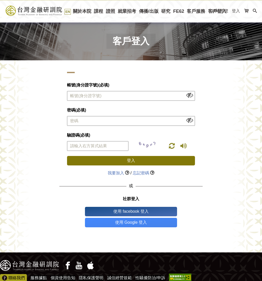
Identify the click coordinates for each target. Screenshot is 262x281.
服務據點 (38, 267)
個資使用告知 (63, 267)
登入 (236, 11)
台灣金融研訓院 (39, 11)
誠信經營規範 (119, 267)
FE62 (178, 11)
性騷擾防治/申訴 (150, 267)
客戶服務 (196, 11)
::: (1, 24)
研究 (165, 11)
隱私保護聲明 (91, 267)
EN (68, 12)
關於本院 (82, 11)
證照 (110, 11)
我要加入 (116, 173)
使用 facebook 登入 (109, 211)
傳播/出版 (149, 11)
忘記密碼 (141, 173)
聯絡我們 (13, 267)
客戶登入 (217, 11)
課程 (98, 11)
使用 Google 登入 (152, 211)
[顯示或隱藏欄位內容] (190, 95)
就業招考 (127, 11)
